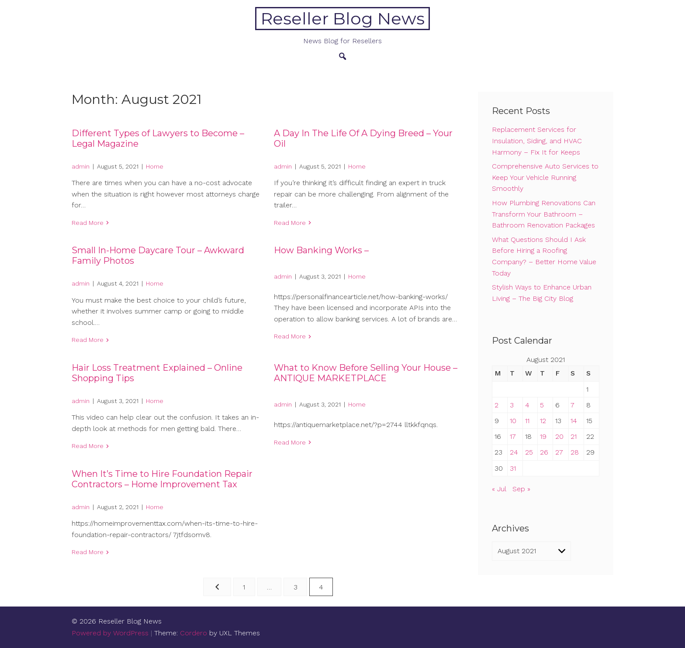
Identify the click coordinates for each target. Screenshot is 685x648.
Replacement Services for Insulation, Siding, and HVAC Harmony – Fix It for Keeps (537, 140)
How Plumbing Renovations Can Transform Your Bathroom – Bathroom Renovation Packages (543, 214)
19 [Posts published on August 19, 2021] (543, 436)
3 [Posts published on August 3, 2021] (512, 405)
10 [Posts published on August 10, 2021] (513, 421)
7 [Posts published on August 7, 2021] (572, 405)
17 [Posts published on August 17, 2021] (513, 436)
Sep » (521, 489)
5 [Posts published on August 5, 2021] (542, 405)
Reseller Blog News (343, 18)
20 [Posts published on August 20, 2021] (559, 436)
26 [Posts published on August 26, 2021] (544, 452)
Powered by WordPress (110, 633)
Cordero (193, 633)
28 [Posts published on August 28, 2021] (575, 452)
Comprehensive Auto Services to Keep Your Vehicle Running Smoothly (545, 177)
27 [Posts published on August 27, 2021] (559, 452)
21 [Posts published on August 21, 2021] (574, 436)
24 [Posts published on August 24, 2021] (514, 452)
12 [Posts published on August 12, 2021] (543, 421)
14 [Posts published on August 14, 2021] (574, 421)
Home (154, 166)
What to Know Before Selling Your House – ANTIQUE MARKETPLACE (365, 372)
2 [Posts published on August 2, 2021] (496, 405)
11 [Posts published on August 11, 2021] (527, 421)
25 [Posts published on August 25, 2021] (529, 452)
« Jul (499, 489)
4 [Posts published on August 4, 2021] (527, 405)
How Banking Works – (321, 250)
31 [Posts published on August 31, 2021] (513, 468)
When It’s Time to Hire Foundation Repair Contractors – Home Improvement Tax (162, 479)
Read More (88, 222)
